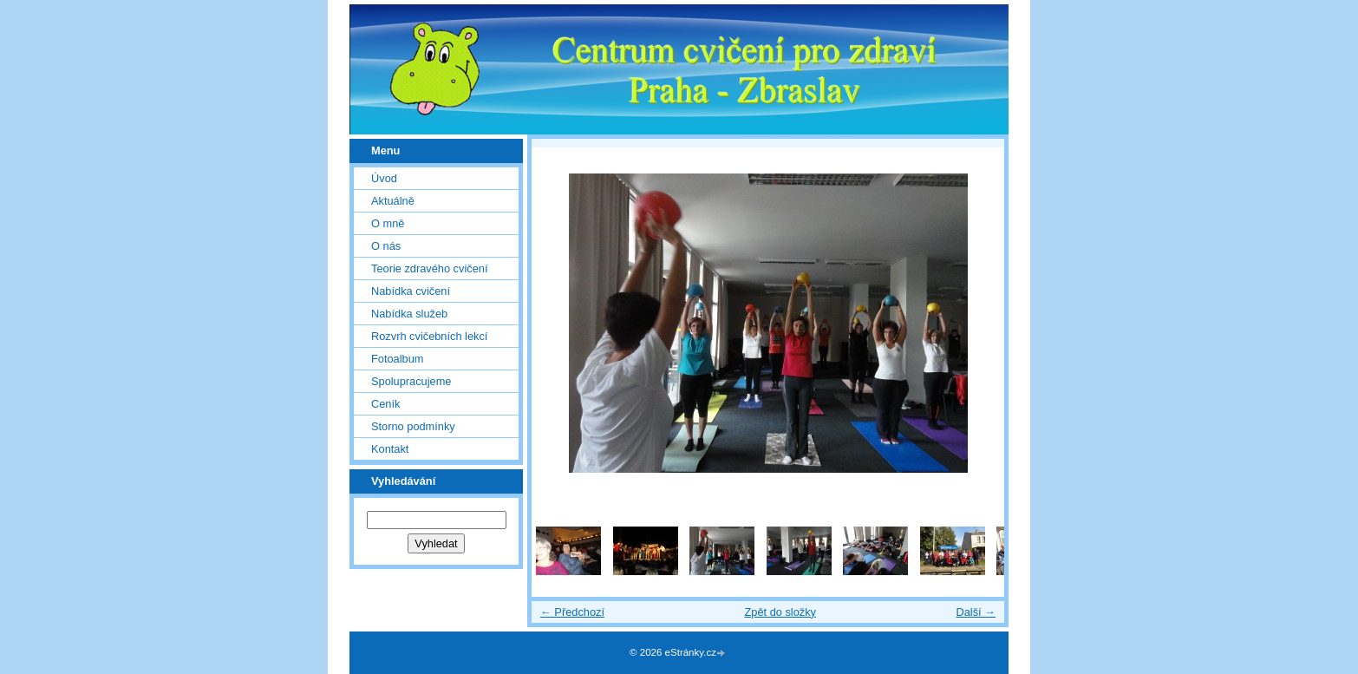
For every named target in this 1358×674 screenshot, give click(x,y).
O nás (386, 245)
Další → (976, 611)
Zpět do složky (780, 611)
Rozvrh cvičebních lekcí (429, 336)
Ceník (385, 403)
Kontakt (389, 448)
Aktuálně (393, 200)
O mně (387, 223)
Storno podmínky (413, 426)
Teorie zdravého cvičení (429, 268)
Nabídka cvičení (410, 291)
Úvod (384, 178)
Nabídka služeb (409, 313)
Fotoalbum (397, 358)
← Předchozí (572, 611)
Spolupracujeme (411, 381)
